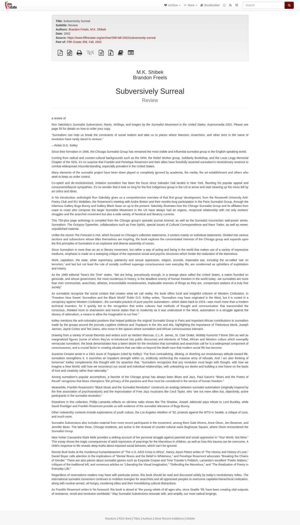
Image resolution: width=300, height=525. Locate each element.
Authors (147, 518)
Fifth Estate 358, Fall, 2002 (84, 42)
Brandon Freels (79, 29)
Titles (136, 518)
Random (110, 518)
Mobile (190, 518)
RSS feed (125, 518)
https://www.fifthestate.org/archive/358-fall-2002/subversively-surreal (112, 37)
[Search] (264, 5)
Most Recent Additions (169, 518)
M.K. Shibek (98, 29)
